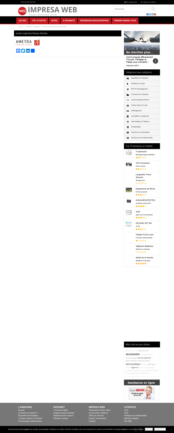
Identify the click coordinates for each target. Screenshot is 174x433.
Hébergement (133, 111)
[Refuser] (171, 429)
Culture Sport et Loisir (136, 105)
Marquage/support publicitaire (145, 155)
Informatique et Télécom (137, 121)
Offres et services (96, 416)
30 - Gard (135, 351)
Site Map (128, 421)
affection (144, 364)
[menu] (142, 108)
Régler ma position (27, 2)
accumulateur (131, 358)
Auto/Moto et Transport (136, 78)
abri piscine (143, 351)
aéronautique (133, 364)
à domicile (140, 361)
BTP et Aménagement (136, 89)
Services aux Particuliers (137, 132)
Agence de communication (144, 215)
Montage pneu (140, 180)
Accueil (20, 27)
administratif (131, 361)
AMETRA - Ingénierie (32, 27)
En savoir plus (160, 429)
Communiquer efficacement (30, 421)
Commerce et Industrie (136, 94)
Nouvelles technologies (28, 416)
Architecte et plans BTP (143, 203)
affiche (128, 368)
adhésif (147, 358)
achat (140, 358)
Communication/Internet (137, 100)
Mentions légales (131, 418)
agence (134, 367)
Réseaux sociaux (61, 418)
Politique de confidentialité (135, 416)
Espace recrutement (97, 418)
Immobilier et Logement (137, 116)
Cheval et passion (141, 192)
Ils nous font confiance (98, 413)
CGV (126, 413)
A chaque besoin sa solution (30, 418)
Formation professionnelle (144, 238)
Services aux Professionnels (138, 138)
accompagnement (146, 354)
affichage (151, 364)
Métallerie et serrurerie (143, 261)
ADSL (147, 361)
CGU (126, 410)
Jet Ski (138, 226)
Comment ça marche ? (28, 413)
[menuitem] (142, 78)
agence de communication (142, 370)
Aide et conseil (140, 166)
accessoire (133, 354)
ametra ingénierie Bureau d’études (55, 27)
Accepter (149, 429)
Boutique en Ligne (135, 83)
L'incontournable (61, 410)
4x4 (129, 351)
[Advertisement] (142, 305)
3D (127, 351)
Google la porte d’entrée (64, 413)
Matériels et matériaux (143, 249)
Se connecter (131, 2)
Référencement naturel (63, 416)
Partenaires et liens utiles (99, 410)
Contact (92, 421)
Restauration (133, 127)
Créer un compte (149, 2)
